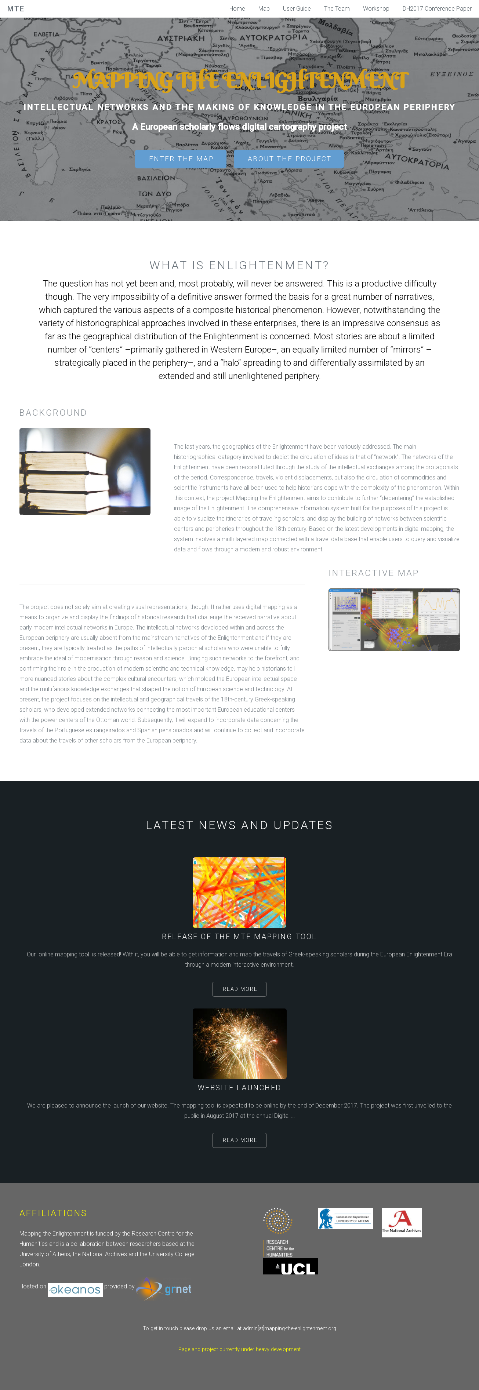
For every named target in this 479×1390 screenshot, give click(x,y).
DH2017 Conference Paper (437, 8)
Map (264, 8)
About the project (290, 158)
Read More (240, 989)
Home (237, 8)
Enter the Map (181, 158)
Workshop (376, 8)
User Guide (297, 8)
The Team (337, 8)
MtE (16, 8)
